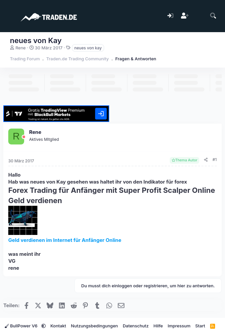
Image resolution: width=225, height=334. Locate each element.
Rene (21, 47)
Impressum (179, 325)
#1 (214, 159)
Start (200, 325)
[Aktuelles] (199, 16)
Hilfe (158, 325)
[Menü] (9, 16)
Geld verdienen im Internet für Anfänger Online (64, 240)
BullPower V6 (22, 325)
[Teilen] (206, 160)
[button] (43, 325)
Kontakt (58, 325)
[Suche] (213, 16)
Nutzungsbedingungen (94, 325)
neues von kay (88, 47)
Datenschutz (136, 325)
